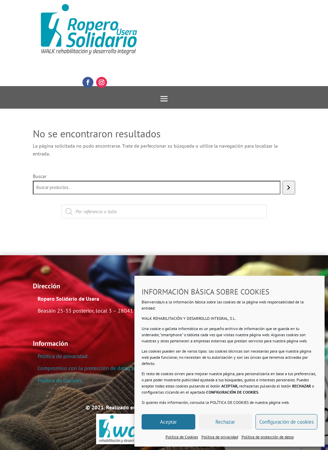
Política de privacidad (219, 436)
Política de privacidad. (63, 356)
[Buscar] (289, 187)
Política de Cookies (182, 436)
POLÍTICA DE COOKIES (229, 402)
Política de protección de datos (267, 436)
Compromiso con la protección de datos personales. (98, 368)
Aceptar (168, 422)
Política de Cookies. (60, 380)
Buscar (40, 176)
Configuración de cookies (286, 422)
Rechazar (225, 422)
